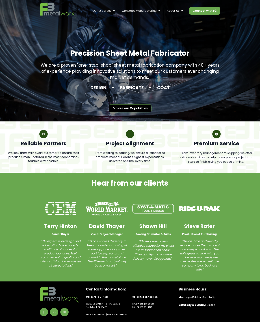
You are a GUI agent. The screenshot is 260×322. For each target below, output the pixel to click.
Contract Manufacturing (139, 11)
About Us (173, 11)
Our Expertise (102, 11)
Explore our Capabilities (130, 108)
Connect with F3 (205, 11)
